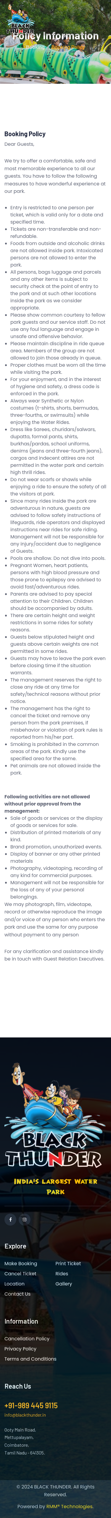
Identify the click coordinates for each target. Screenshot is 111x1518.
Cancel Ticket (20, 1273)
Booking (35, 47)
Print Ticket (68, 1263)
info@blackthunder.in (25, 1415)
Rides (62, 1273)
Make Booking (20, 1263)
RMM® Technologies (69, 1506)
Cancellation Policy (26, 1338)
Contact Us (17, 1294)
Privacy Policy (20, 1348)
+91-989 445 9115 (31, 1405)
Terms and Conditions (30, 1359)
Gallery (64, 1283)
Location (14, 1283)
